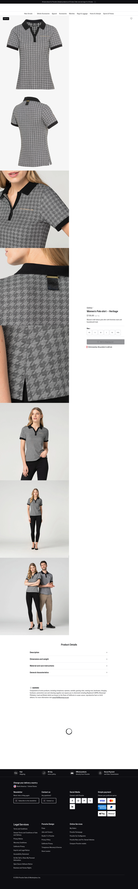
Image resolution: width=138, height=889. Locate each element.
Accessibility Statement (21, 854)
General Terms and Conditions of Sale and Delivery (25, 833)
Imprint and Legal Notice (22, 850)
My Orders (73, 828)
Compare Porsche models (78, 843)
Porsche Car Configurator (78, 836)
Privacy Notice (18, 839)
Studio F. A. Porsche (48, 836)
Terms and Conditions (20, 829)
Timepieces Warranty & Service (52, 847)
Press (43, 828)
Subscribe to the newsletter (27, 801)
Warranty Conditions (20, 842)
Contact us (50, 801)
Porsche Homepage (76, 832)
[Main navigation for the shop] (69, 14)
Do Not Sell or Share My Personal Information (24, 859)
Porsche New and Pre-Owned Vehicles (82, 840)
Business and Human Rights (22, 868)
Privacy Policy (46, 840)
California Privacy (19, 846)
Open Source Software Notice (23, 864)
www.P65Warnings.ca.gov (60, 697)
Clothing (89, 307)
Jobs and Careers (47, 832)
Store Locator (46, 851)
